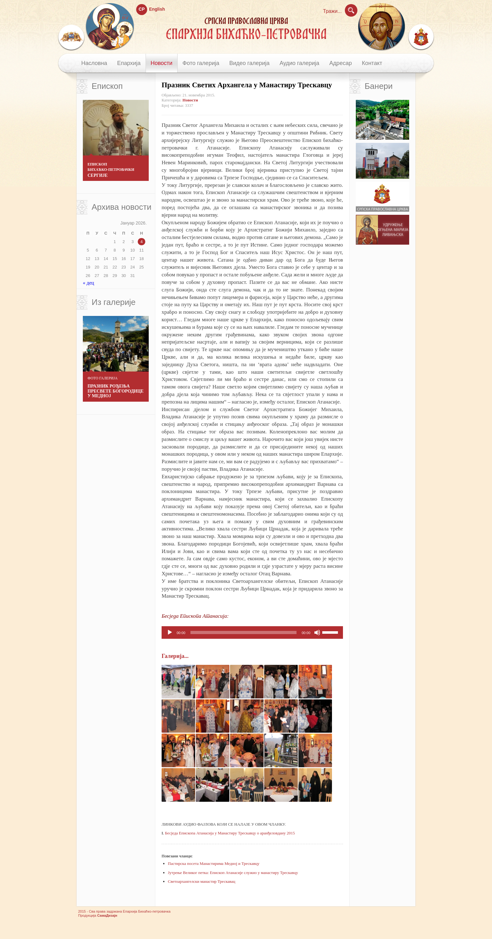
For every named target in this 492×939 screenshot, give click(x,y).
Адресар (340, 63)
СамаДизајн (107, 924)
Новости (162, 63)
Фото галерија (201, 63)
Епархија (129, 63)
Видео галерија (249, 63)
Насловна (94, 63)
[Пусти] (170, 632)
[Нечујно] (317, 632)
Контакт (372, 63)
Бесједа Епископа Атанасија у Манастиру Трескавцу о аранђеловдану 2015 (230, 841)
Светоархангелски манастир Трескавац (201, 889)
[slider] (243, 632)
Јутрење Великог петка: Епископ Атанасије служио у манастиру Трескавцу (233, 880)
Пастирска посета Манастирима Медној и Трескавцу (213, 872)
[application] (252, 632)
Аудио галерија (299, 63)
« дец (88, 282)
